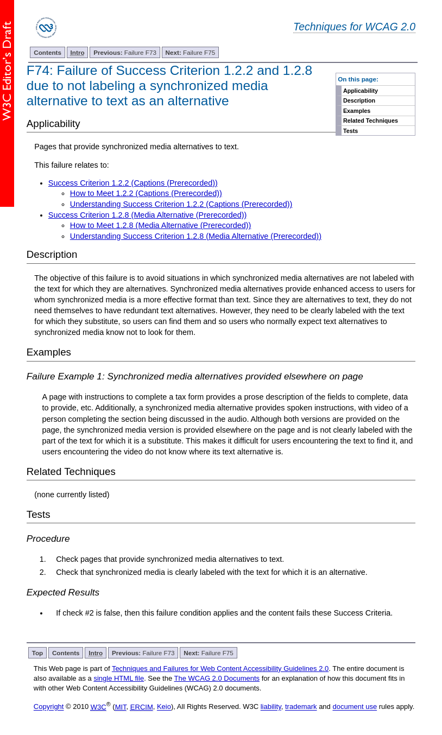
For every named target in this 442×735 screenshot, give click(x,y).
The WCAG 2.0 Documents (217, 678)
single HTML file (118, 678)
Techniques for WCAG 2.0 (354, 27)
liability (271, 707)
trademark (301, 707)
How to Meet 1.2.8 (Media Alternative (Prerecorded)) (160, 225)
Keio (164, 707)
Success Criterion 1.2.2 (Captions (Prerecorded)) (133, 183)
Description (359, 100)
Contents (47, 52)
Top (37, 652)
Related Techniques (370, 120)
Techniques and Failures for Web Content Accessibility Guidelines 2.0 (220, 668)
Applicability (360, 90)
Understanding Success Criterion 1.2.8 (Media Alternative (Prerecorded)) (195, 236)
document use (354, 707)
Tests (350, 131)
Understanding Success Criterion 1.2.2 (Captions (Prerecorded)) (181, 204)
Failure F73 (124, 52)
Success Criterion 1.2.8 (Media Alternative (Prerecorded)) (147, 215)
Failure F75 (191, 52)
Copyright (49, 707)
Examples (356, 110)
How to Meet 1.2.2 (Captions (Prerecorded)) (146, 193)
